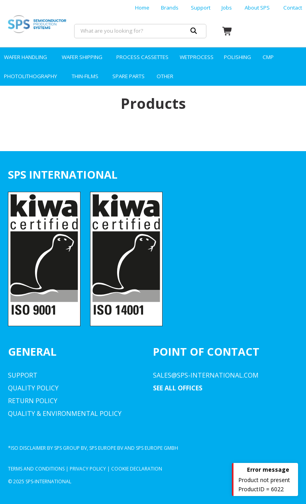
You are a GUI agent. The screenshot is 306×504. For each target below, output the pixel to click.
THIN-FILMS (85, 76)
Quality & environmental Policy (65, 413)
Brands (169, 7)
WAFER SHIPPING (82, 57)
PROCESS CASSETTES (142, 57)
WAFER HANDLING (25, 57)
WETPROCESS (197, 57)
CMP (268, 57)
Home (142, 7)
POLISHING (237, 57)
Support (200, 7)
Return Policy (32, 400)
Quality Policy (33, 388)
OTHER (165, 76)
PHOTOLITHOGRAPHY (30, 76)
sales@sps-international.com (206, 375)
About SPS (257, 7)
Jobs (227, 7)
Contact (292, 7)
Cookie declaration (136, 468)
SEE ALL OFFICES (177, 388)
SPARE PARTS (128, 76)
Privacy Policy (88, 468)
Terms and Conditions (36, 468)
